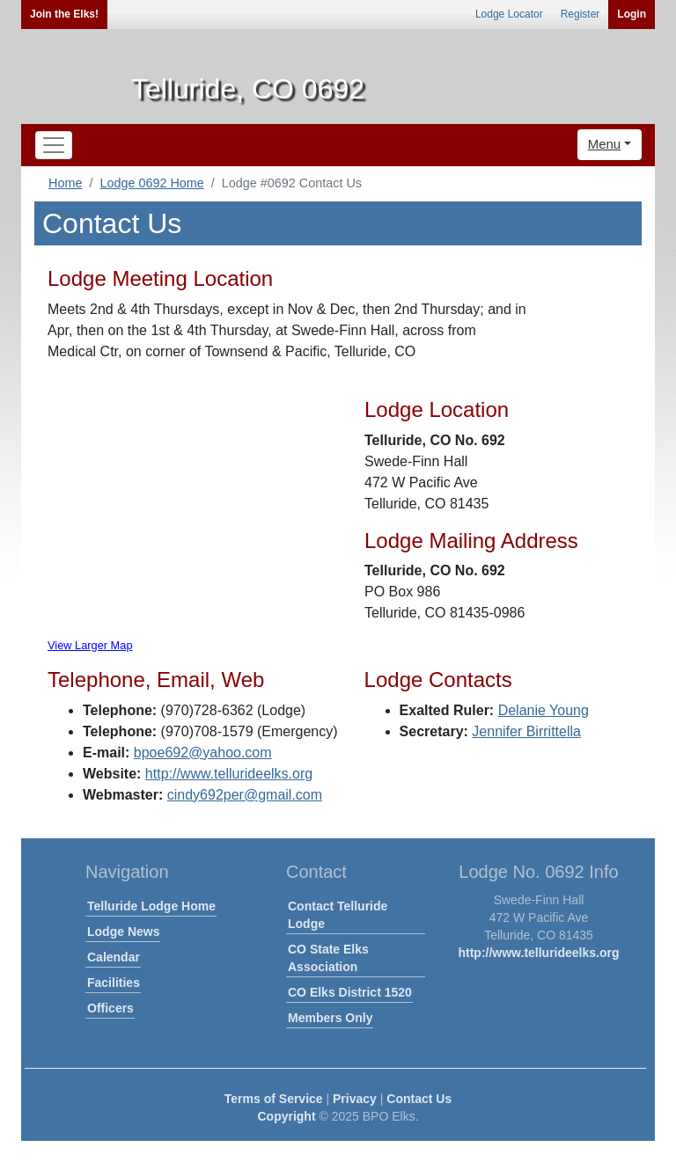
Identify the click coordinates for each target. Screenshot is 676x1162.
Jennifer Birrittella (526, 731)
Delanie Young (543, 710)
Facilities (113, 983)
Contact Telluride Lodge (337, 915)
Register (580, 14)
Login (631, 14)
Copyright (286, 1116)
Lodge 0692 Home (151, 183)
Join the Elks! (64, 14)
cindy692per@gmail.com (244, 794)
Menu (604, 143)
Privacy (355, 1099)
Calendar (113, 957)
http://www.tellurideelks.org (228, 773)
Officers (110, 1008)
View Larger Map (90, 645)
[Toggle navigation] (53, 145)
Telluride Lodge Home (151, 906)
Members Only (330, 1018)
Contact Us (419, 1099)
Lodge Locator (509, 14)
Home (65, 183)
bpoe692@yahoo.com (203, 752)
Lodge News (123, 931)
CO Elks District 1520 (350, 992)
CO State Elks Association (328, 958)
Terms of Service (273, 1099)
